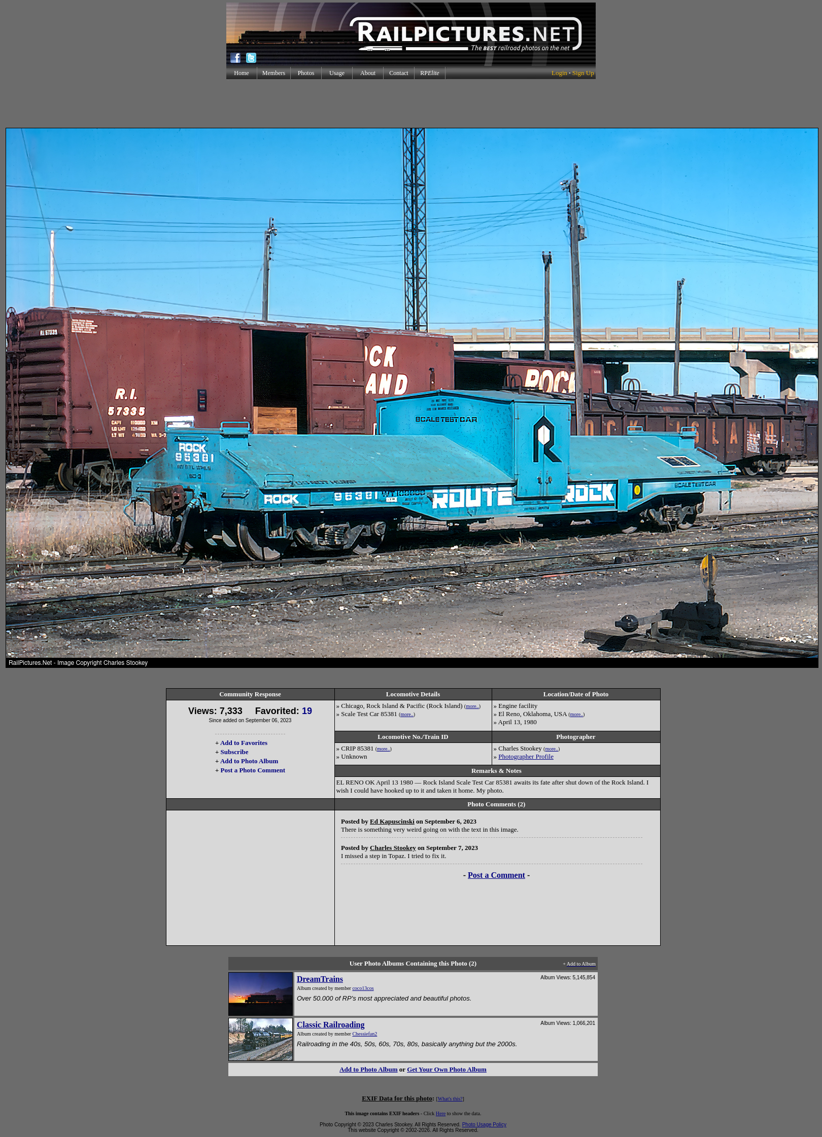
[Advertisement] (411, 103)
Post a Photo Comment (253, 770)
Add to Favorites (243, 743)
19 (307, 711)
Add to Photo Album (249, 761)
